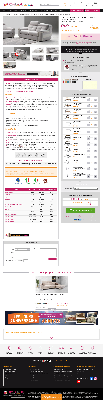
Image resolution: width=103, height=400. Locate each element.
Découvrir (51, 309)
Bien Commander (10, 371)
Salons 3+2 (49, 10)
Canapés (5, 10)
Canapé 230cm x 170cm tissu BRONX (44, 299)
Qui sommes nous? (59, 369)
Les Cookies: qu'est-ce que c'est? (63, 376)
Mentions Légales (59, 373)
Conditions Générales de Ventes (63, 371)
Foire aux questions (10, 376)
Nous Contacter (34, 376)
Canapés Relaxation (23, 10)
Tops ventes (96, 10)
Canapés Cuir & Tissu (24, 14)
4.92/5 (61, 360)
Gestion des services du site (62, 380)
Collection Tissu (33, 10)
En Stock (55, 10)
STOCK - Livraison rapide (76, 10)
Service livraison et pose (36, 371)
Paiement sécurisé (35, 369)
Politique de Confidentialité (61, 378)
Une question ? (52, 396)
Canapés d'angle (13, 10)
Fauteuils (61, 10)
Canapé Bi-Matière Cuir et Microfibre (39, 14)
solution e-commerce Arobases (18, 397)
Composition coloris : (68, 188)
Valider (52, 259)
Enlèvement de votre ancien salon (39, 373)
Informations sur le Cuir (11, 373)
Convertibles (42, 10)
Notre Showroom (34, 378)
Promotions (88, 10)
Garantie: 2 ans (34, 380)
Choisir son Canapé (10, 369)
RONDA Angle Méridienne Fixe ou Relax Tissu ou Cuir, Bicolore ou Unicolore (50, 295)
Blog (6, 378)
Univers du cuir (7, 14)
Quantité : (89, 98)
